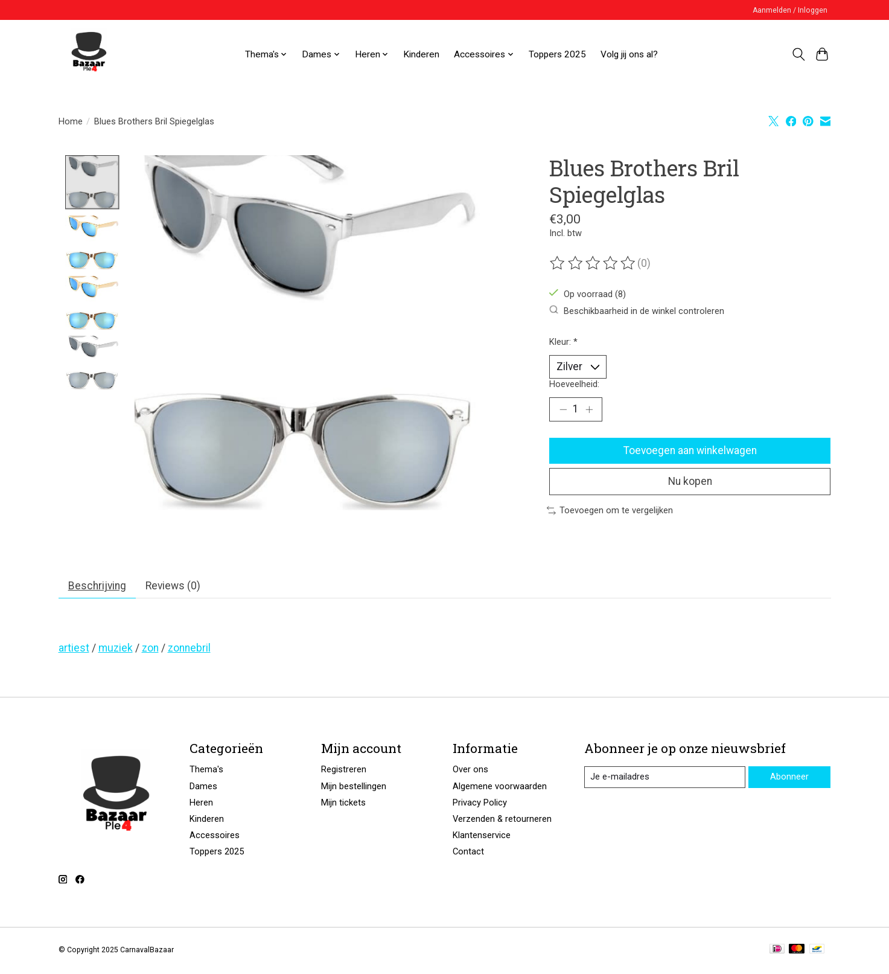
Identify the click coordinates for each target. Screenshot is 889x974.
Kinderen (421, 54)
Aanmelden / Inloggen (790, 10)
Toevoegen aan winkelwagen (690, 451)
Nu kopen (690, 482)
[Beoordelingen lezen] (593, 263)
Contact (468, 853)
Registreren (343, 771)
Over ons (470, 771)
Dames (203, 788)
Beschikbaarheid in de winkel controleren (636, 310)
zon (150, 650)
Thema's (206, 771)
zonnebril (189, 650)
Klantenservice (482, 836)
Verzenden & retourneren (502, 820)
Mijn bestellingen (353, 788)
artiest (74, 650)
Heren (201, 804)
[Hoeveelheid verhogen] (589, 410)
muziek (115, 650)
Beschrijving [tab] (97, 587)
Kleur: (563, 341)
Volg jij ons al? (629, 54)
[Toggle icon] (799, 54)
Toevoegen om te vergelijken (610, 512)
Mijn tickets (343, 804)
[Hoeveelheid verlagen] (563, 410)
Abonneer (789, 778)
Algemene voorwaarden (500, 788)
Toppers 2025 (557, 54)
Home (71, 121)
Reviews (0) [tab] (174, 587)
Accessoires (215, 836)
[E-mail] (664, 779)
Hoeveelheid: (574, 384)
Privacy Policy (480, 804)
